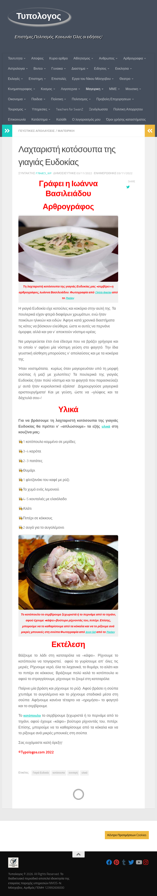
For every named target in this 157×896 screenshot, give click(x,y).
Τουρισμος (15, 109)
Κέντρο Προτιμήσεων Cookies (126, 835)
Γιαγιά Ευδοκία (41, 772)
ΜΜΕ (113, 89)
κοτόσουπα (59, 772)
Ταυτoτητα (15, 58)
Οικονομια (15, 99)
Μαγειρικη (93, 89)
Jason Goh (90, 632)
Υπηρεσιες (39, 109)
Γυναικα (57, 68)
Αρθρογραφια (133, 58)
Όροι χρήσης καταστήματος (126, 119)
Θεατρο (124, 79)
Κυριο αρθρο (58, 58)
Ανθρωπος (106, 58)
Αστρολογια (16, 68)
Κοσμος (46, 89)
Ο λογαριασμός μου (86, 119)
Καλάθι (61, 119)
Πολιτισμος (79, 99)
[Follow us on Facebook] (109, 862)
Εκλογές (14, 79)
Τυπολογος (38, 16)
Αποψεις (37, 58)
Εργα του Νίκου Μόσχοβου (91, 79)
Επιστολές (59, 79)
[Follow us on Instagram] (146, 862)
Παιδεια (36, 99)
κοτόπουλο (32, 715)
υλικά (105, 426)
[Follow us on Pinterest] (116, 862)
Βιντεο (38, 68)
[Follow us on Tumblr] (124, 862)
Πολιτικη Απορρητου (128, 109)
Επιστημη (36, 79)
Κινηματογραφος (20, 89)
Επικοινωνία (17, 119)
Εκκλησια (122, 68)
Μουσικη (132, 89)
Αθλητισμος (81, 58)
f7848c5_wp (44, 173)
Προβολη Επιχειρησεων (113, 99)
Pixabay (78, 298)
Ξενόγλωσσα (98, 109)
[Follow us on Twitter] (131, 862)
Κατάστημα (39, 119)
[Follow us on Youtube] (138, 862)
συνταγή (73, 772)
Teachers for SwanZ (69, 109)
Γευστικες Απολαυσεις (38, 131)
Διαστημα (78, 68)
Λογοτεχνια (69, 89)
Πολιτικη (57, 99)
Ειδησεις (100, 68)
